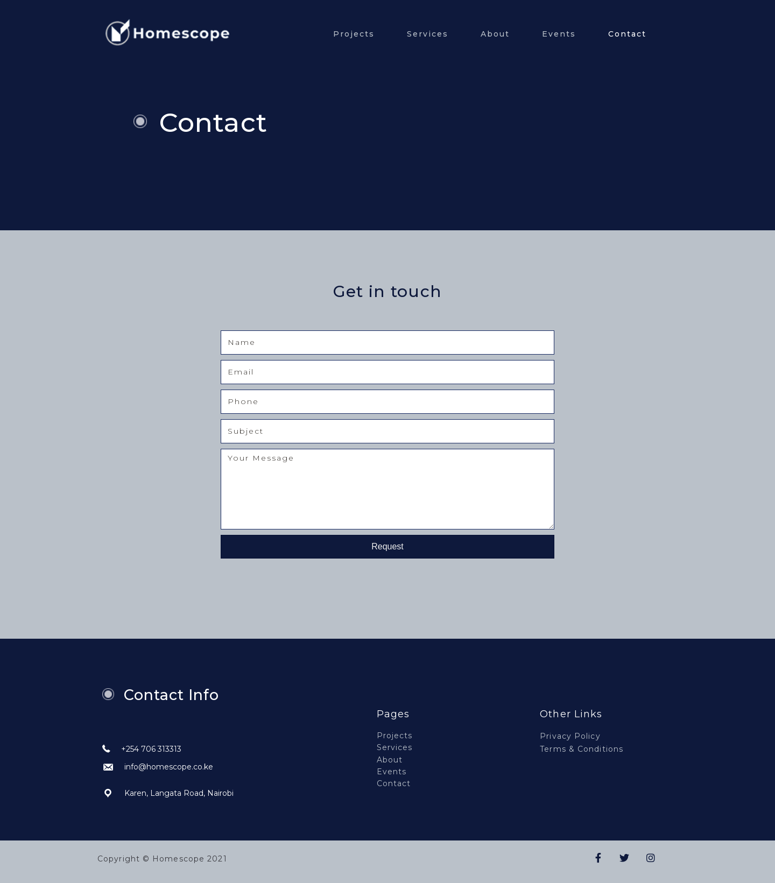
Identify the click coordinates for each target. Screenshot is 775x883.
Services (427, 34)
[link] (426, 735)
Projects (354, 34)
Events (559, 34)
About (495, 34)
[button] (387, 547)
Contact (627, 34)
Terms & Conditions (581, 749)
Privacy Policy (570, 736)
